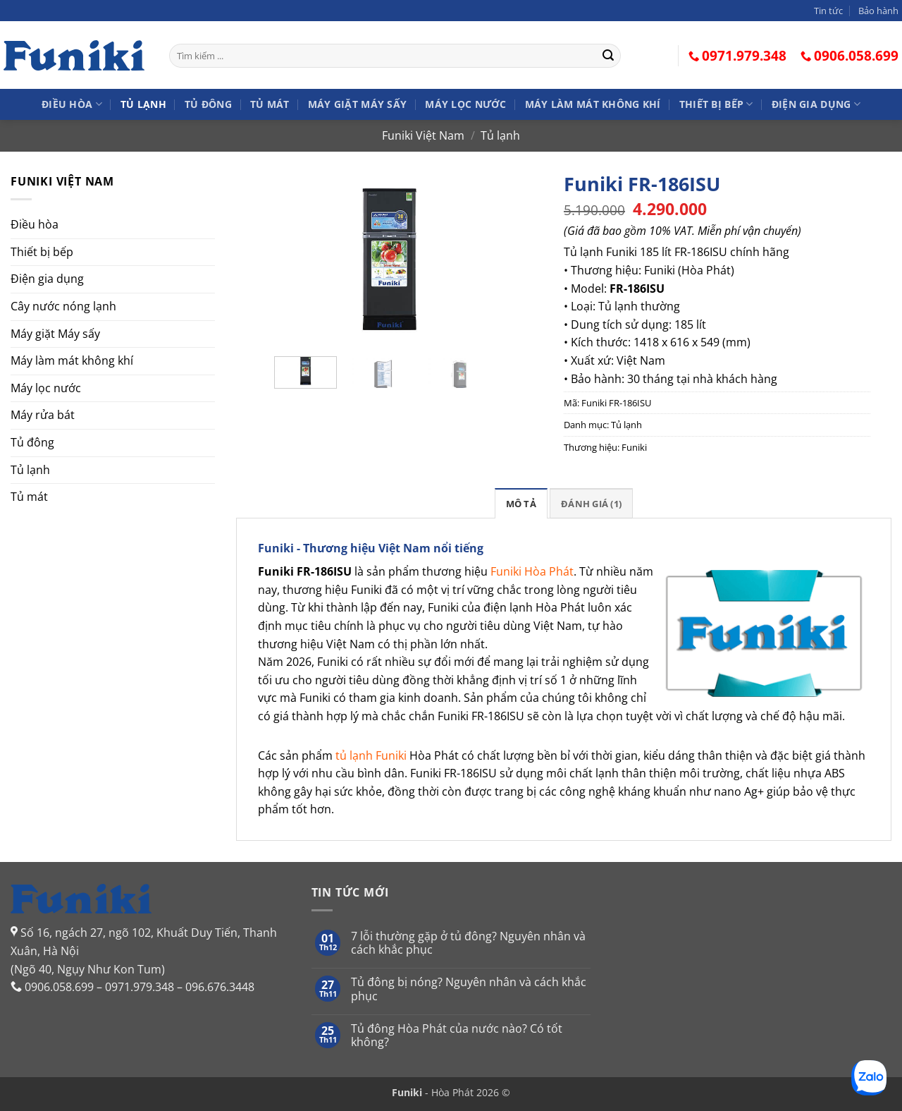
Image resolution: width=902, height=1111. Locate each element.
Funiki (634, 447)
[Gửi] (608, 56)
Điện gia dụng (816, 104)
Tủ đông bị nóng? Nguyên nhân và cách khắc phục (468, 989)
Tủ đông (208, 104)
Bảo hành (878, 10)
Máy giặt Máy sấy (357, 104)
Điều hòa (72, 104)
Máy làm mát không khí (593, 104)
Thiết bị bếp (716, 104)
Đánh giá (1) (591, 503)
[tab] (521, 503)
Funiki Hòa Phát (532, 571)
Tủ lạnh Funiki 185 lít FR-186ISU (645, 252)
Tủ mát (270, 104)
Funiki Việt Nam (423, 135)
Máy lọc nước (465, 104)
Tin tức (828, 10)
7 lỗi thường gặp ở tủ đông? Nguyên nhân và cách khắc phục (468, 943)
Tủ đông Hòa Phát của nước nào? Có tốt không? (456, 1035)
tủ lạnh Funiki (371, 755)
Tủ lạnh (143, 104)
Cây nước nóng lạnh (63, 306)
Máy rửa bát (43, 415)
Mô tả (521, 503)
